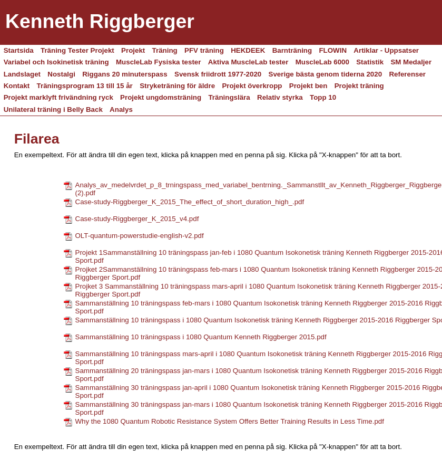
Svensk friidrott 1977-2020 (217, 74)
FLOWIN (333, 50)
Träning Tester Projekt (77, 50)
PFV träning (204, 50)
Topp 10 (323, 97)
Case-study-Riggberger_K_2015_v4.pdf (137, 219)
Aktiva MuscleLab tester (248, 62)
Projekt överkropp (252, 86)
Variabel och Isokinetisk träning (56, 62)
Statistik (370, 62)
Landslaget (22, 74)
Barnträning (292, 50)
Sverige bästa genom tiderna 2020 (325, 74)
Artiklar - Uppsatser (386, 50)
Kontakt (17, 86)
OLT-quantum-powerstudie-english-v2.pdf (139, 236)
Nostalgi (61, 74)
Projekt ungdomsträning (160, 97)
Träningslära (229, 97)
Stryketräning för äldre (177, 86)
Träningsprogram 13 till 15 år (85, 86)
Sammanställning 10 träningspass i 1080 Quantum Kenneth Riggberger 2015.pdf (201, 337)
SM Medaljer (410, 62)
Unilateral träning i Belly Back (53, 109)
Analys (121, 109)
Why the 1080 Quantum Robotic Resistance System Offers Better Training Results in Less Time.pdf (229, 421)
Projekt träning (359, 86)
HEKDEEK (248, 50)
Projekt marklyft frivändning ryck (58, 97)
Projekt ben (308, 86)
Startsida (19, 50)
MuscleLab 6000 (322, 62)
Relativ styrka (280, 97)
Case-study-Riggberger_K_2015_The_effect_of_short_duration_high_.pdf (190, 202)
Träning (165, 50)
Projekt (133, 50)
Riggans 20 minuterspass (124, 74)
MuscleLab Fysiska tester (158, 62)
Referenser (407, 74)
